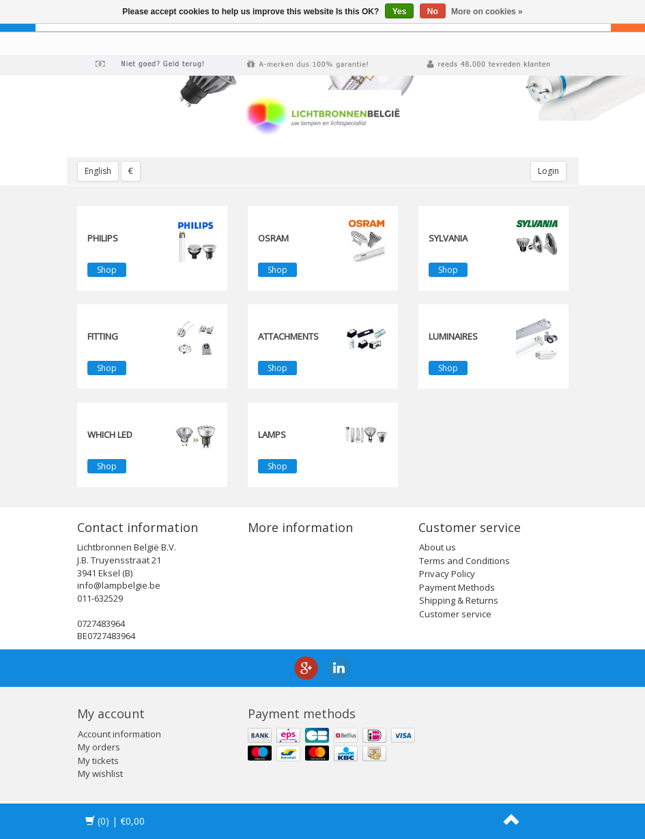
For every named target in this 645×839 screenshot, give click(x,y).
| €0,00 (115, 820)
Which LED (109, 434)
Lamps (272, 434)
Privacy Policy (447, 574)
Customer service (455, 614)
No (432, 11)
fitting (102, 336)
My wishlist (100, 773)
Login (548, 171)
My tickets (98, 760)
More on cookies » (487, 11)
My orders (99, 747)
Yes (399, 11)
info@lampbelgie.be (118, 585)
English (98, 171)
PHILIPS (102, 238)
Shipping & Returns (458, 600)
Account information (119, 734)
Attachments (288, 336)
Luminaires (453, 336)
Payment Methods (457, 587)
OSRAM (273, 238)
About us (437, 547)
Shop (107, 270)
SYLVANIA (448, 238)
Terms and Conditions (464, 561)
